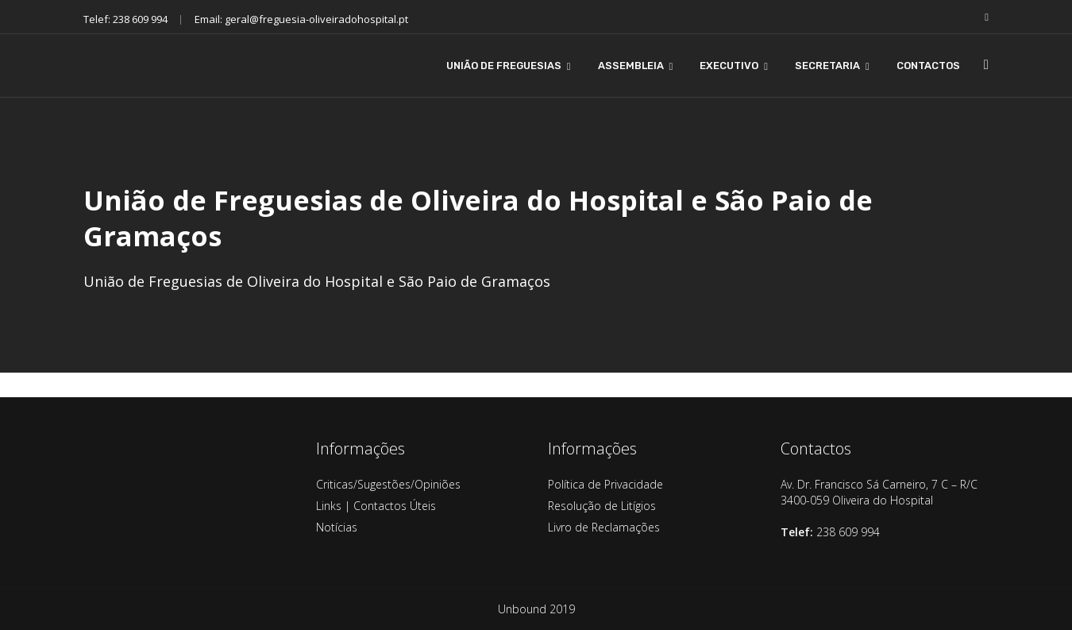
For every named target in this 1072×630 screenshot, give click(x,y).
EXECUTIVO (729, 66)
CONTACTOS (928, 66)
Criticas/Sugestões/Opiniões (388, 484)
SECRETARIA (827, 66)
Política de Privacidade (605, 484)
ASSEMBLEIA (631, 66)
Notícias (336, 527)
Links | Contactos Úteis (376, 505)
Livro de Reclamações (604, 527)
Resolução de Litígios (602, 505)
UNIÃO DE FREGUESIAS (503, 66)
